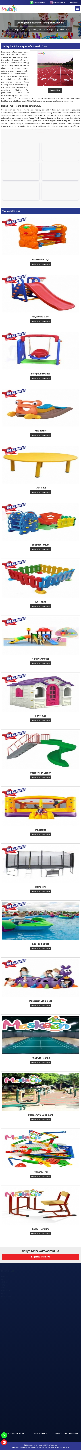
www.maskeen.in (40, 1433)
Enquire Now (35, 264)
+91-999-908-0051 (38, 2)
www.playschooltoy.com (14, 1433)
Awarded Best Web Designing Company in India (54, 1447)
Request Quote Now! (40, 1256)
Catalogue (73, 2)
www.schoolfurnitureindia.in (66, 1433)
